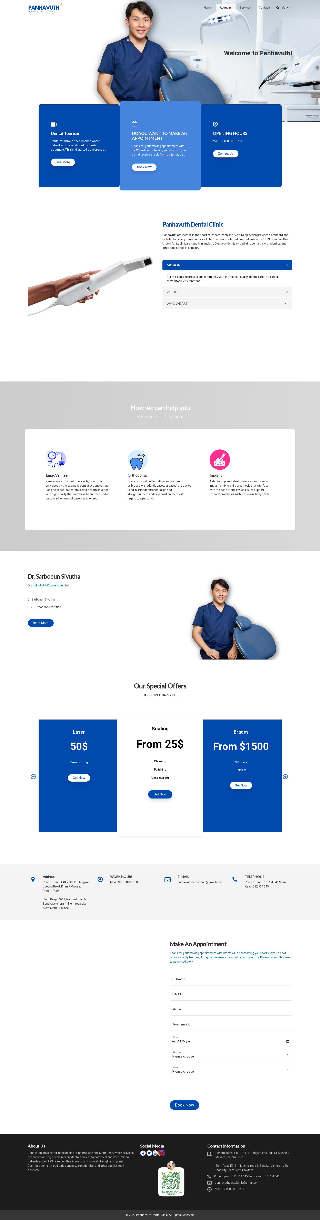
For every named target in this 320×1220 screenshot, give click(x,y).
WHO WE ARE (170, 316)
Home (208, 7)
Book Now (144, 167)
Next (285, 776)
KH (286, 8)
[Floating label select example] (203, 1064)
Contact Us (225, 154)
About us (226, 7)
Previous (33, 776)
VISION (167, 309)
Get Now (79, 778)
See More (63, 162)
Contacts (265, 7)
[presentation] (185, 1083)
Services (245, 7)
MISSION (168, 293)
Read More (87, 636)
